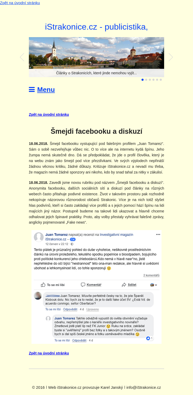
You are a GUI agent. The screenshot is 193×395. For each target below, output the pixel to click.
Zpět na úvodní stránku (20, 3)
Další (171, 57)
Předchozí (22, 57)
